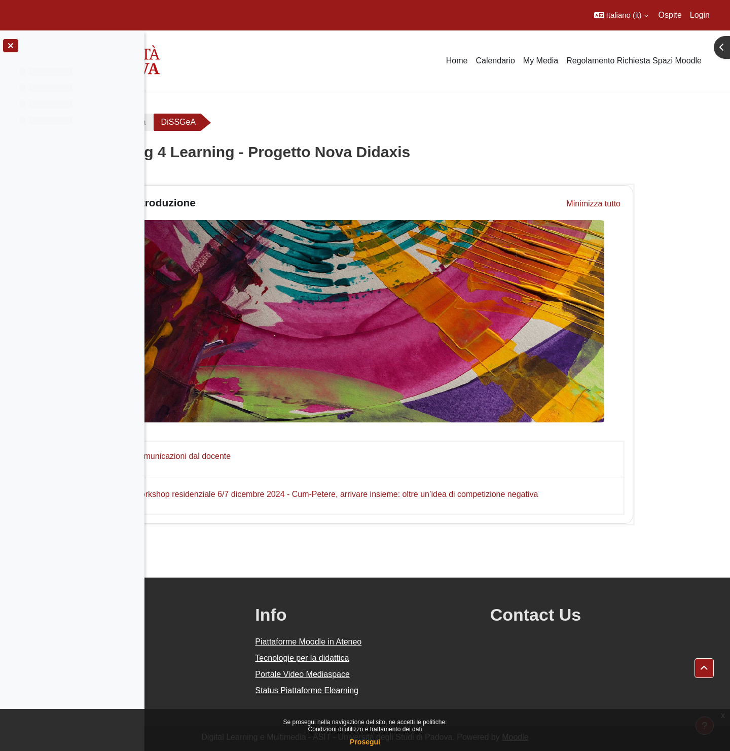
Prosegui (365, 742)
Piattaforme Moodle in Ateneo (404, 641)
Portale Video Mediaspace (398, 674)
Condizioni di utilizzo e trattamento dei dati (365, 729)
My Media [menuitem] (540, 60)
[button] (621, 15)
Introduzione (236, 202)
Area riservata (193, 122)
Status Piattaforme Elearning (403, 690)
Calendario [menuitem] (495, 60)
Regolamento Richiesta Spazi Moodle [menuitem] (634, 60)
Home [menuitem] (457, 60)
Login (700, 15)
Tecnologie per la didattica (398, 658)
